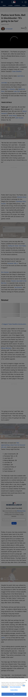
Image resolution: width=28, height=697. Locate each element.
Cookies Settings (14, 690)
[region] (14, 687)
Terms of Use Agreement (15, 687)
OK (14, 694)
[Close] (26, 680)
